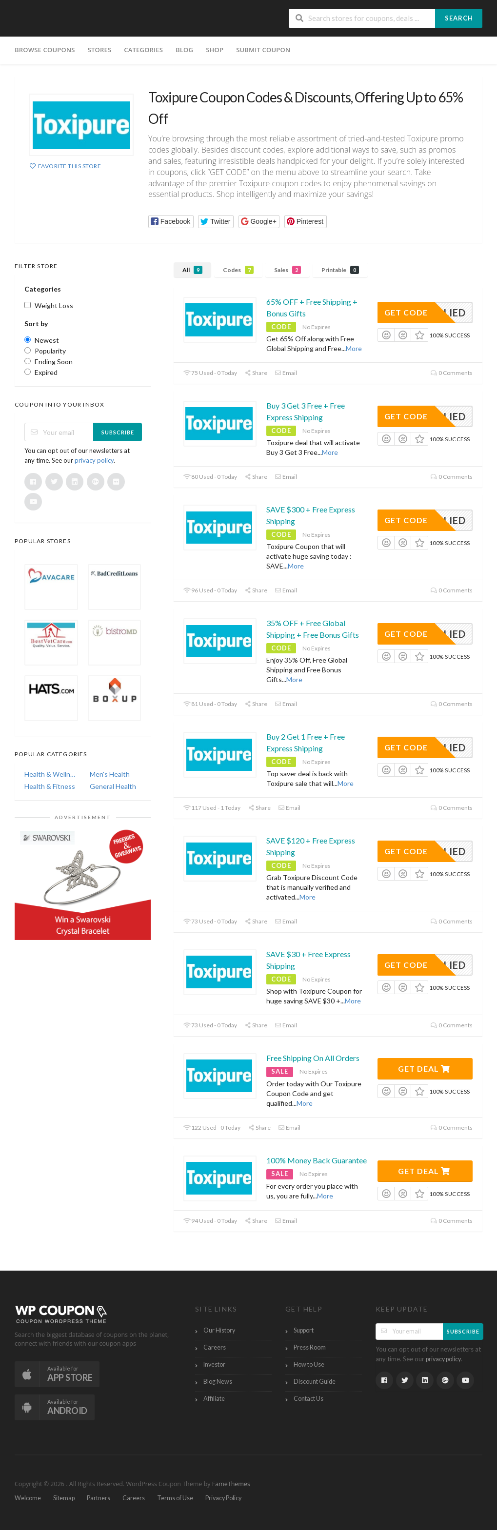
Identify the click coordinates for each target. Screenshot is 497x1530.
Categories (143, 49)
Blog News (217, 1381)
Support (304, 1330)
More (354, 348)
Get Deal (424, 1068)
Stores (100, 49)
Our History (219, 1330)
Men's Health (110, 774)
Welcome (28, 1498)
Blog (184, 49)
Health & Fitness (49, 786)
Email (286, 372)
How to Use (309, 1364)
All (192, 270)
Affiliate (214, 1398)
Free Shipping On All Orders (312, 1057)
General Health (113, 786)
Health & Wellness (50, 774)
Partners (98, 1498)
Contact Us (308, 1398)
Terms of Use (175, 1498)
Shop (214, 49)
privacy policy (94, 460)
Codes (238, 270)
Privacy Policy (223, 1498)
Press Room (310, 1347)
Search (459, 18)
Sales (287, 270)
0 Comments (452, 372)
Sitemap (64, 1498)
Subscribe (117, 432)
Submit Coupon (263, 49)
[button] (171, 221)
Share (255, 372)
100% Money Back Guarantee (316, 1160)
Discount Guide (315, 1381)
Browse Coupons (45, 49)
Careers (214, 1347)
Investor (214, 1364)
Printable (340, 270)
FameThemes (231, 1484)
